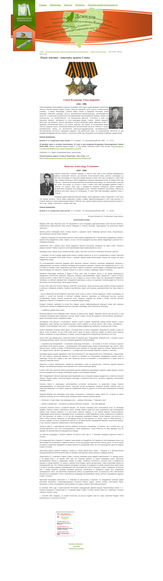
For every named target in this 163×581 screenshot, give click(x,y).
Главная (42, 5)
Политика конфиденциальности (103, 5)
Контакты (80, 5)
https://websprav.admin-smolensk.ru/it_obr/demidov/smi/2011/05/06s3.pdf (65, 158)
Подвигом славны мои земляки (98, 51)
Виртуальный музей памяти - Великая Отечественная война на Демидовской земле (67, 51)
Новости (68, 5)
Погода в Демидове (76, 544)
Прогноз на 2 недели (76, 548)
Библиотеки (55, 5)
